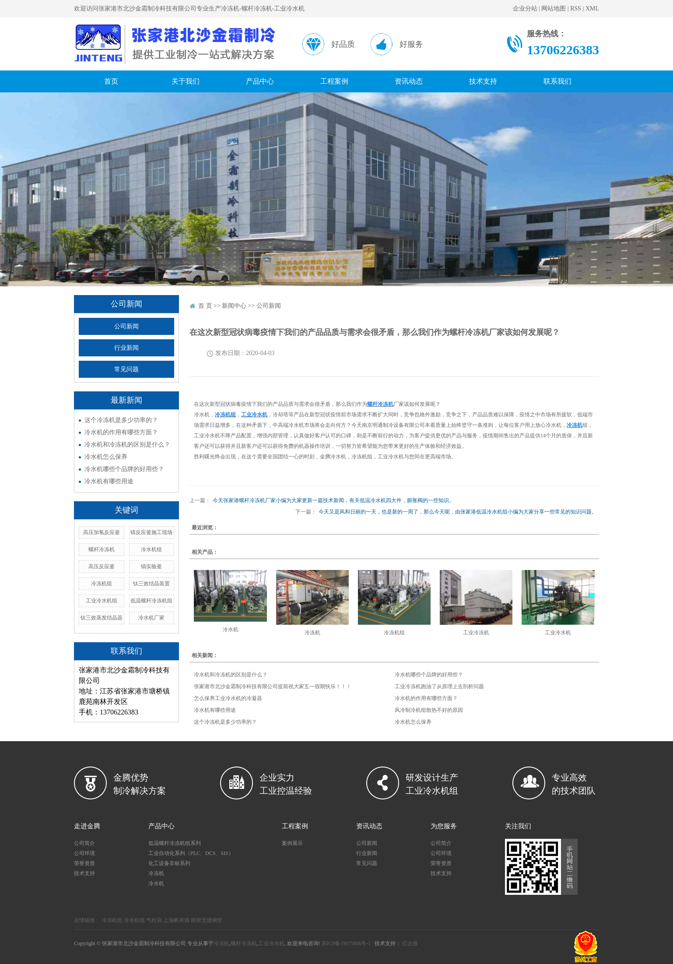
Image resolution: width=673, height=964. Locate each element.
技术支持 (483, 81)
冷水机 (230, 629)
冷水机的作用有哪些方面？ (121, 432)
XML (592, 8)
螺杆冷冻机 (101, 549)
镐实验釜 (151, 566)
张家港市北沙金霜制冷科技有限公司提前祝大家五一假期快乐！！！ (272, 686)
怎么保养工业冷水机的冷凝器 (228, 698)
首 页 (205, 306)
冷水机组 (151, 549)
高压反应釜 (101, 566)
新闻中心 (234, 306)
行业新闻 (126, 348)
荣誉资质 (84, 863)
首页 (111, 81)
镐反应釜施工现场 (151, 532)
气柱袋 (154, 920)
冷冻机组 (101, 584)
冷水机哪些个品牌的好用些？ (124, 469)
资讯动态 (409, 81)
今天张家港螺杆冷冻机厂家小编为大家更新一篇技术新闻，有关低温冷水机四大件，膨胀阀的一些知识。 (333, 500)
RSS (575, 8)
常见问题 (126, 369)
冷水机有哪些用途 (108, 481)
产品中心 (260, 81)
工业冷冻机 (476, 633)
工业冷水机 (558, 633)
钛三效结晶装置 (151, 584)
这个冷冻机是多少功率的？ (121, 420)
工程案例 (334, 81)
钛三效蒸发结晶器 (102, 618)
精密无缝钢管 (206, 920)
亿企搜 (410, 943)
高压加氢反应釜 (101, 532)
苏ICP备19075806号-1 (346, 943)
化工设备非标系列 (169, 863)
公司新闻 (126, 326)
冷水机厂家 (151, 618)
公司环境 (84, 853)
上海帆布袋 (176, 920)
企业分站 (525, 8)
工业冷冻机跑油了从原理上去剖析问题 (439, 686)
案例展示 (292, 843)
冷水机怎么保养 (105, 457)
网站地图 (553, 8)
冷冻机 (312, 633)
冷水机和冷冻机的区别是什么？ (127, 444)
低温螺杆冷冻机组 (151, 601)
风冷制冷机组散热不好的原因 (429, 710)
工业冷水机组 (101, 601)
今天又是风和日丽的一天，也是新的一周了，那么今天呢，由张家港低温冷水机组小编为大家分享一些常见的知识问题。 (458, 512)
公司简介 (84, 843)
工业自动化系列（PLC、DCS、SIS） (191, 853)
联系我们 (557, 81)
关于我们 (186, 81)
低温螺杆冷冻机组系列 (174, 843)
